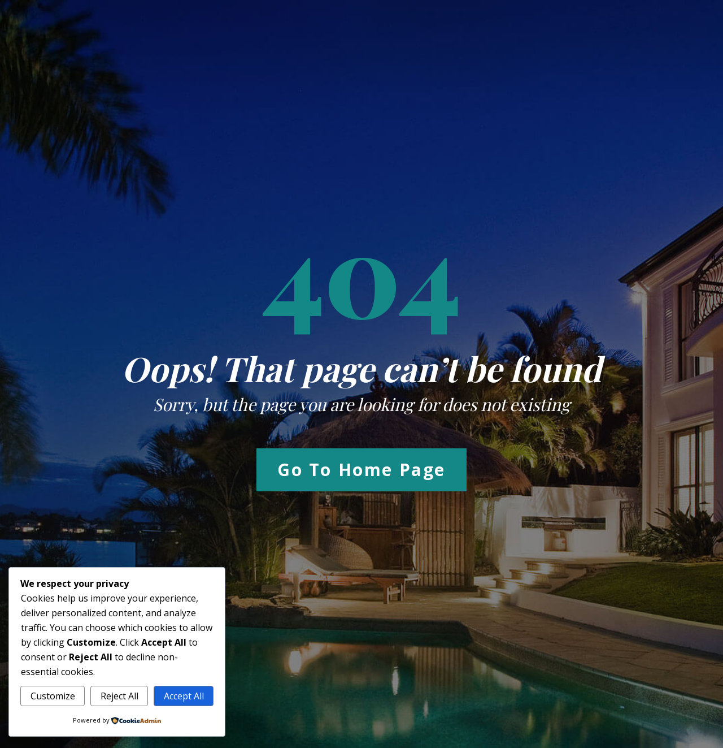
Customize (53, 696)
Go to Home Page (361, 469)
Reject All (119, 696)
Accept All (184, 696)
